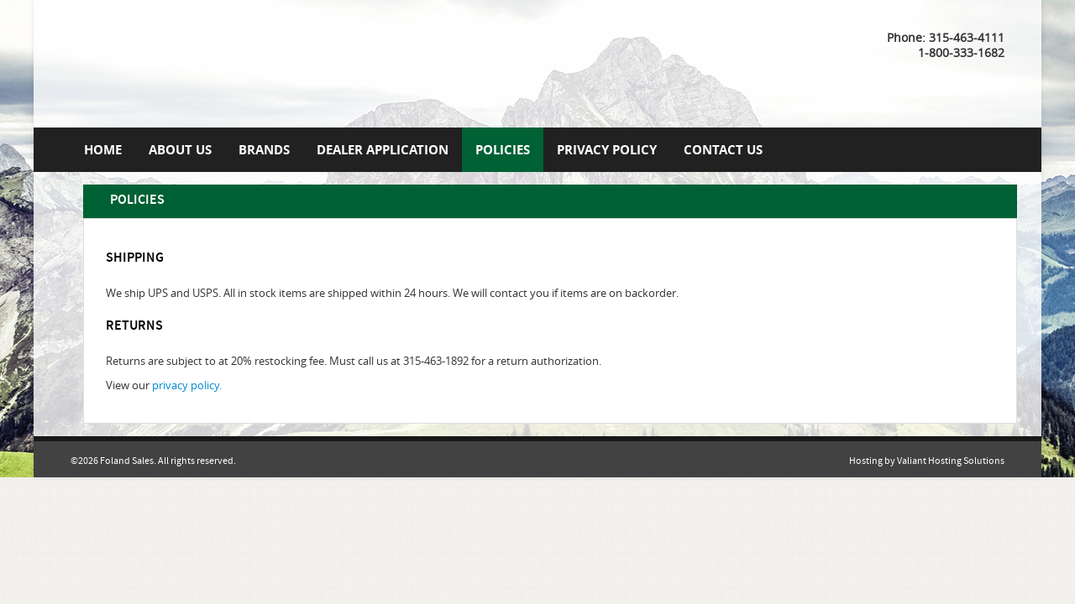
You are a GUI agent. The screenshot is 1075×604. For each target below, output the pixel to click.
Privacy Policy (607, 150)
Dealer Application (382, 150)
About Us (180, 150)
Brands (264, 150)
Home (103, 150)
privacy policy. (187, 385)
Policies (502, 150)
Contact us (723, 150)
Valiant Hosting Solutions (950, 461)
